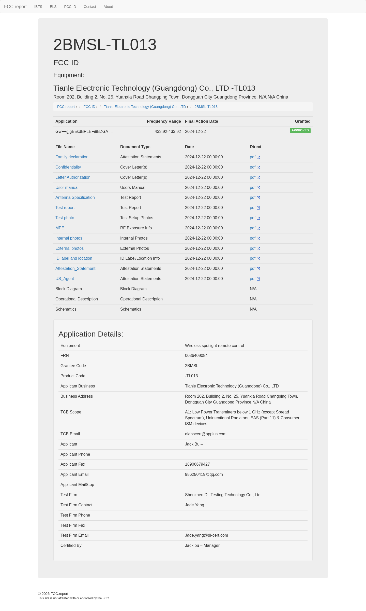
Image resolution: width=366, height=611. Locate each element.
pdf (255, 157)
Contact (90, 7)
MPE (59, 228)
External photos (69, 248)
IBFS (38, 7)
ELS (53, 7)
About (108, 7)
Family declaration (71, 157)
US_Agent (64, 278)
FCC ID (70, 7)
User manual (67, 187)
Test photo (64, 218)
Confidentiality (68, 167)
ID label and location (73, 258)
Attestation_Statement (75, 268)
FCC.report (15, 6)
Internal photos (68, 238)
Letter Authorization (72, 177)
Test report (65, 207)
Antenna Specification (75, 197)
